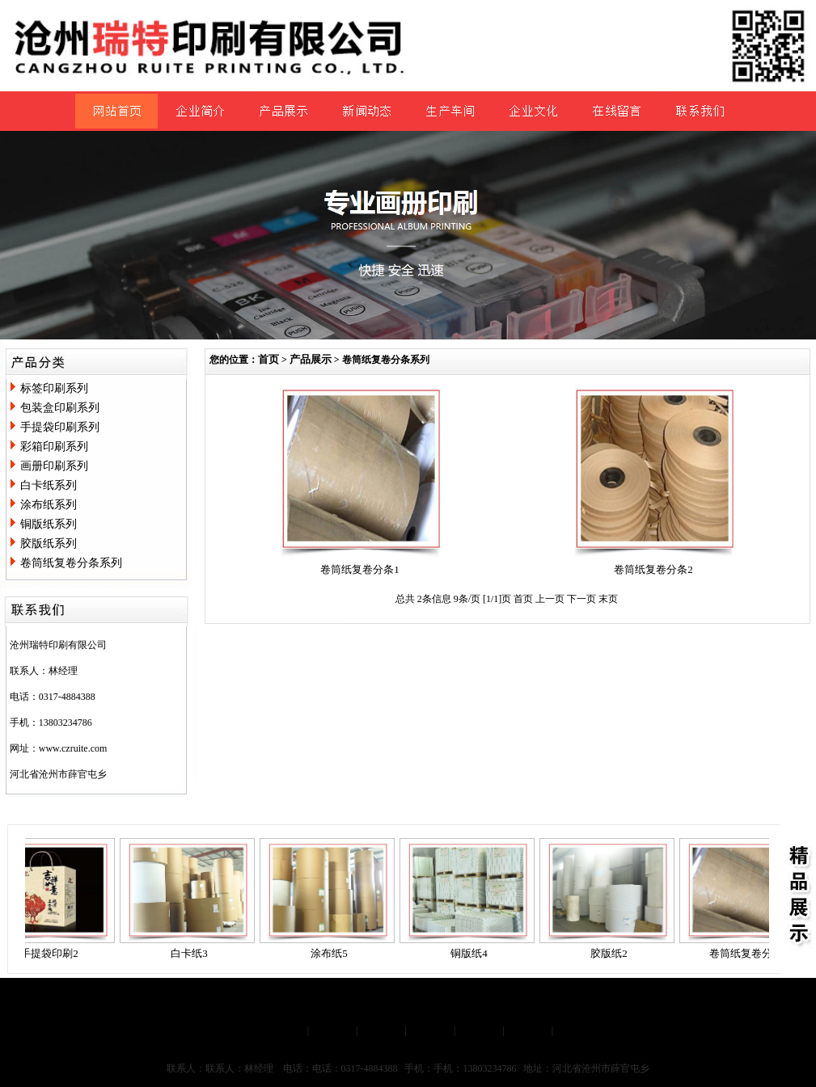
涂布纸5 (332, 953)
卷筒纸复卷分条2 (653, 569)
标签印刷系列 (54, 388)
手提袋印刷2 (52, 953)
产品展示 (311, 359)
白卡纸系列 (48, 485)
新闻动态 (430, 1030)
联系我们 (528, 1030)
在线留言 (479, 1030)
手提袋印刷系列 (59, 427)
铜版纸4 (472, 953)
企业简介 (332, 1030)
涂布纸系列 (48, 505)
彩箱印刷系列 (54, 446)
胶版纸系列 (48, 543)
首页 (268, 359)
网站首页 (284, 1030)
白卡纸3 (192, 953)
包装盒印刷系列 (59, 408)
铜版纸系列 (48, 524)
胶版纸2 (612, 953)
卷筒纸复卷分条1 (360, 569)
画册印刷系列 (54, 466)
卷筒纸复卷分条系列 (71, 563)
